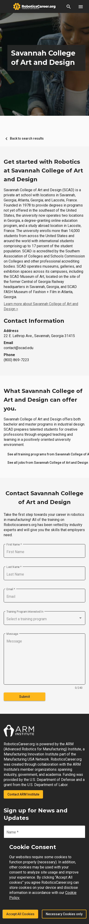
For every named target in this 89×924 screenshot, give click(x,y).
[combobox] (44, 619)
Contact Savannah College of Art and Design (44, 497)
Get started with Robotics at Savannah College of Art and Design (43, 170)
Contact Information (34, 320)
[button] (68, 6)
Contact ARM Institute (23, 794)
